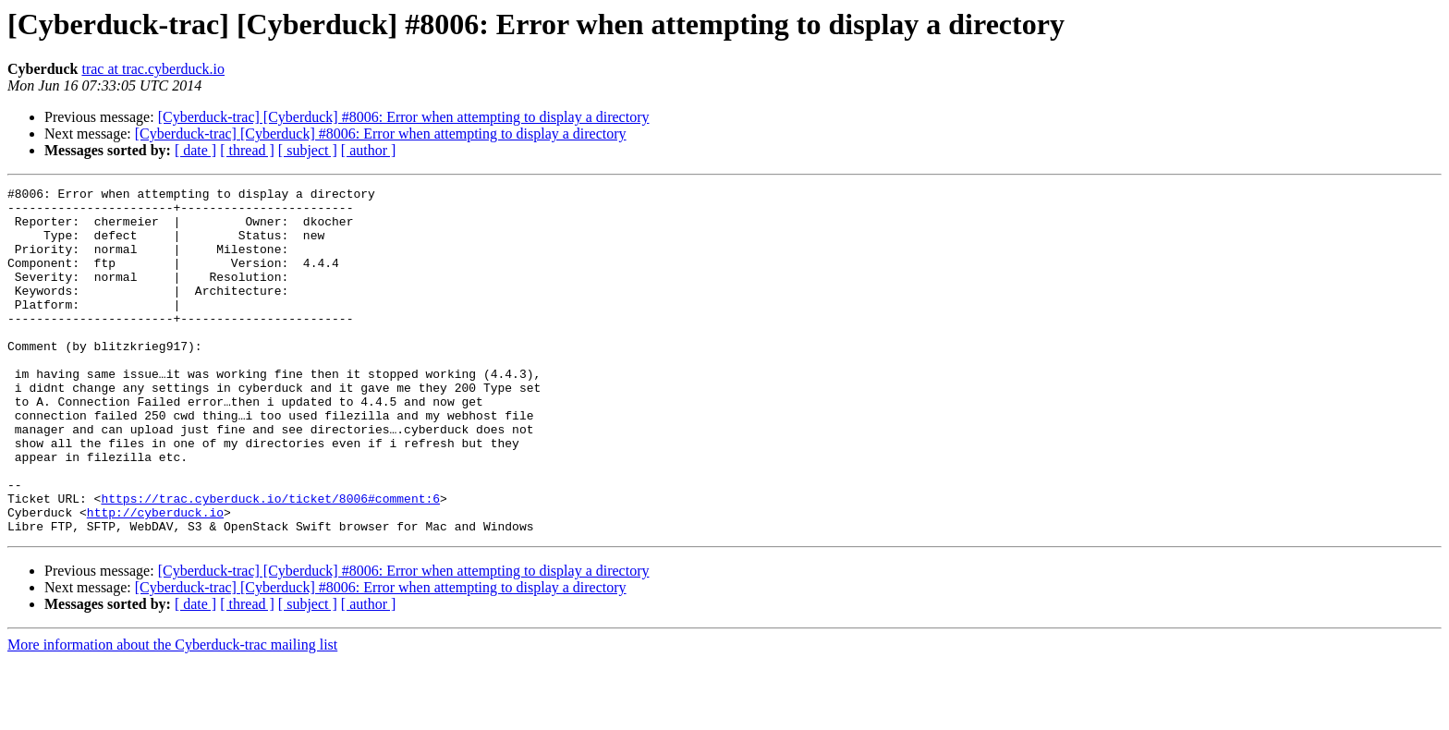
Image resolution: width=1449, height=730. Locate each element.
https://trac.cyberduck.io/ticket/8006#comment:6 (270, 562)
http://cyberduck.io (155, 578)
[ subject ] (307, 150)
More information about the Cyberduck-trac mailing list (172, 714)
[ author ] (368, 150)
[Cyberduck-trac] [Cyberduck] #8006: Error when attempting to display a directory (404, 117)
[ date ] (195, 150)
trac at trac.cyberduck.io (153, 69)
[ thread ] (247, 150)
